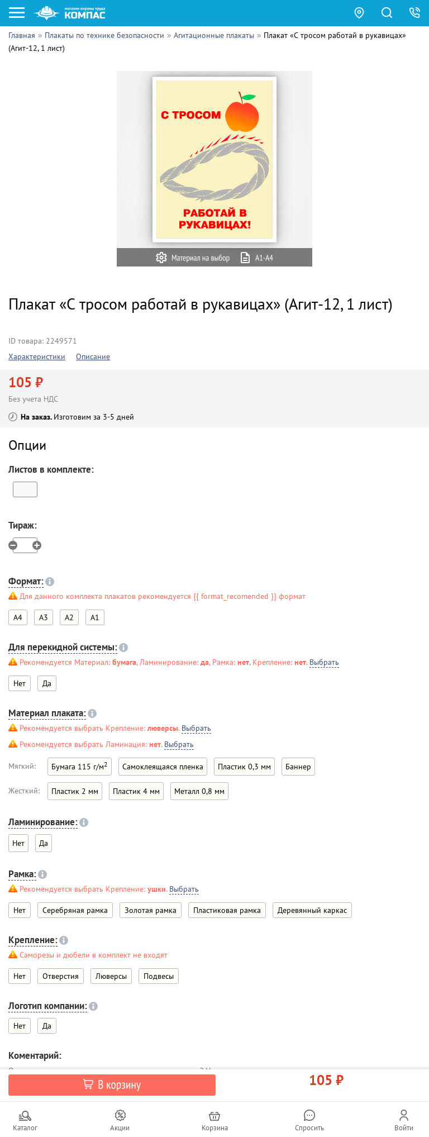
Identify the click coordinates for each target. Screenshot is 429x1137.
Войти (403, 1128)
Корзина (215, 1128)
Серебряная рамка (75, 910)
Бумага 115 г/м (79, 766)
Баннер (298, 767)
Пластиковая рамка (227, 910)
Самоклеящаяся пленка (162, 767)
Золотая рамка (151, 910)
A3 (43, 617)
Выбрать (324, 662)
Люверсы (111, 976)
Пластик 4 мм (136, 791)
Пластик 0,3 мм (244, 767)
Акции (120, 1128)
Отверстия (60, 976)
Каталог (25, 1128)
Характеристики (36, 356)
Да (46, 683)
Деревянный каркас (312, 910)
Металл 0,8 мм (199, 791)
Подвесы (159, 976)
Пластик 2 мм (74, 791)
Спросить (309, 1128)
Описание (93, 356)
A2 (69, 617)
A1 (94, 617)
